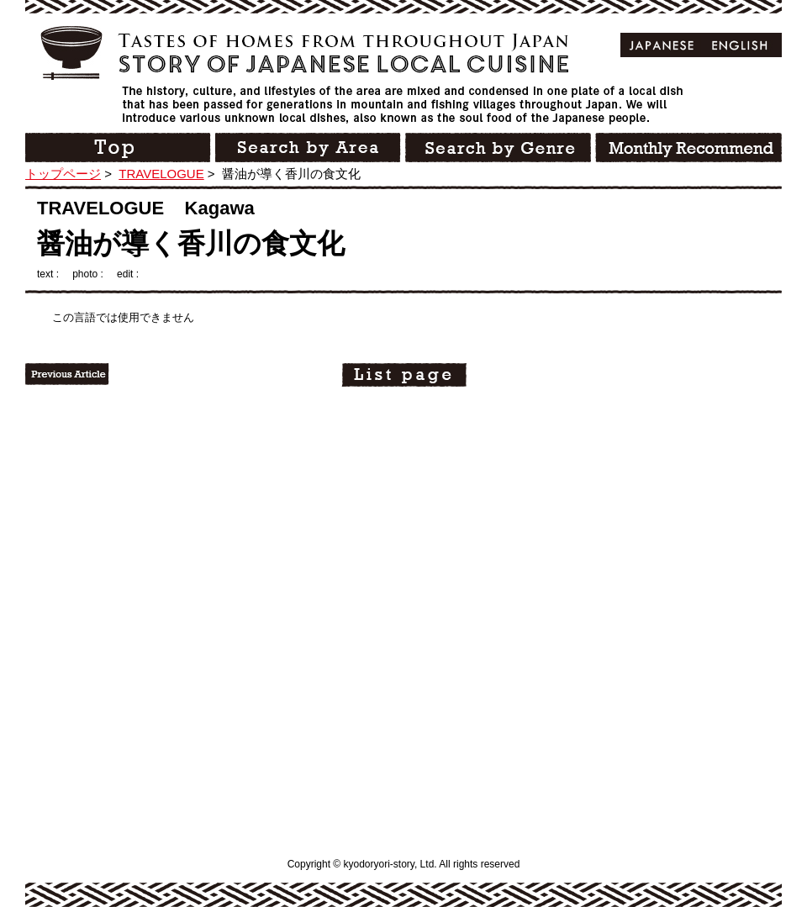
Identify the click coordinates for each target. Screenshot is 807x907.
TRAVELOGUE (161, 173)
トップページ (63, 173)
